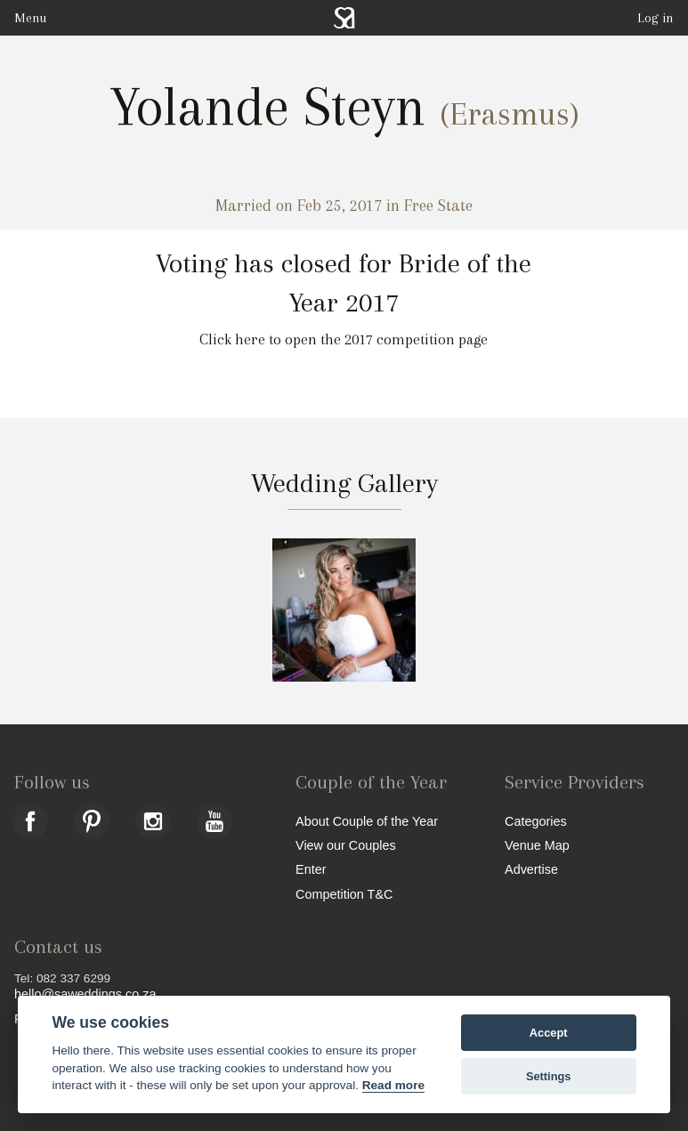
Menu (30, 18)
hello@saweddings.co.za (85, 994)
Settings (548, 1076)
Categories (536, 821)
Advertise (531, 869)
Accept (549, 1032)
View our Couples (345, 845)
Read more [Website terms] (393, 1085)
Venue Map (537, 845)
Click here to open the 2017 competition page (343, 339)
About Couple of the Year (366, 821)
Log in (655, 18)
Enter (310, 869)
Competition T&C (344, 894)
